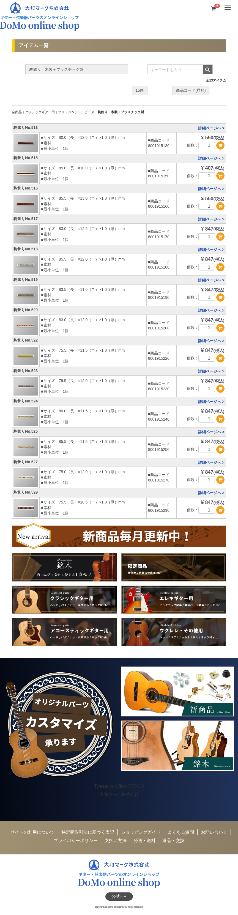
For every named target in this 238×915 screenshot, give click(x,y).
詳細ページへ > (211, 128)
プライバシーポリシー (76, 840)
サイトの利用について (32, 832)
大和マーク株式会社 (119, 794)
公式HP (118, 896)
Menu (228, 5)
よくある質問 (181, 832)
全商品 (17, 112)
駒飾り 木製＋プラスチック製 (121, 112)
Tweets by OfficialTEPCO (119, 786)
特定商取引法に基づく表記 (87, 832)
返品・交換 (173, 840)
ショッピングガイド (141, 832)
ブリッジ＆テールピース (76, 112)
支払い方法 (116, 840)
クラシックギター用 (40, 112)
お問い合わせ (214, 832)
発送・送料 (144, 840)
